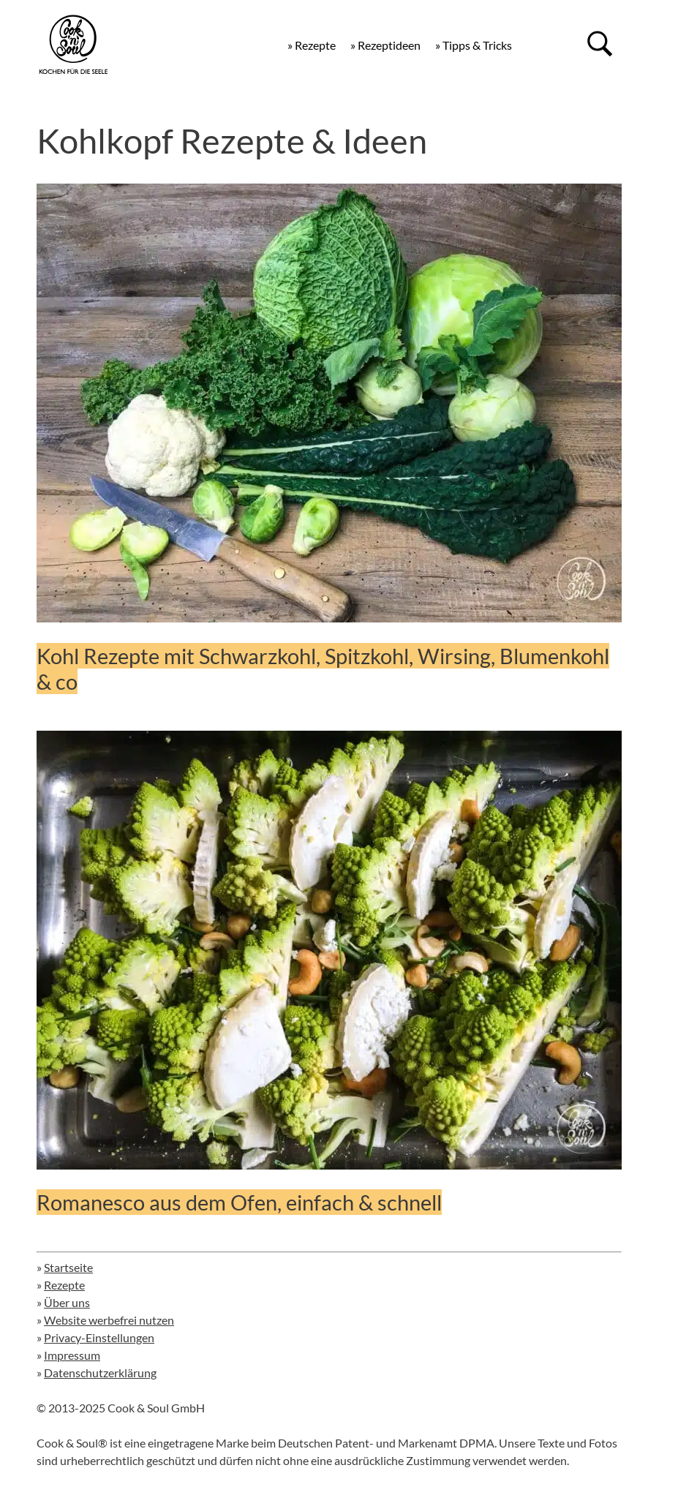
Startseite (68, 1267)
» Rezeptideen (385, 45)
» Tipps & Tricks (473, 45)
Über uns (67, 1302)
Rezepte (64, 1285)
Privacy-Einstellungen (99, 1337)
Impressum (72, 1355)
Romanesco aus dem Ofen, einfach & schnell (239, 1202)
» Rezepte (311, 45)
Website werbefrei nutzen (109, 1320)
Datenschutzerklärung (100, 1372)
